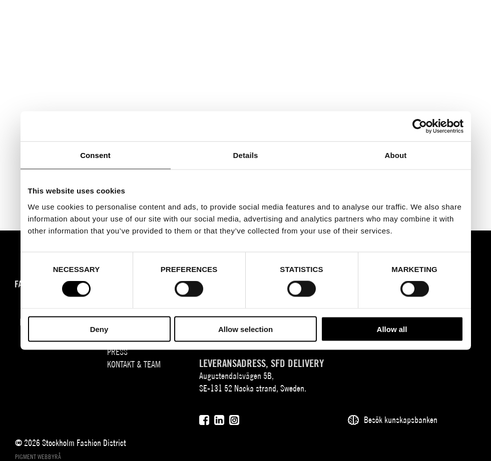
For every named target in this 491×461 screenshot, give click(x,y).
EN (403, 18)
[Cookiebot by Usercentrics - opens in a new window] (419, 126)
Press (117, 351)
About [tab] (396, 155)
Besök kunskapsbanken (400, 419)
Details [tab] (245, 155)
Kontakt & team (134, 364)
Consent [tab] (95, 155)
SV (388, 18)
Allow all (392, 328)
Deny (99, 328)
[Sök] (421, 16)
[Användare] (441, 16)
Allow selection (245, 328)
